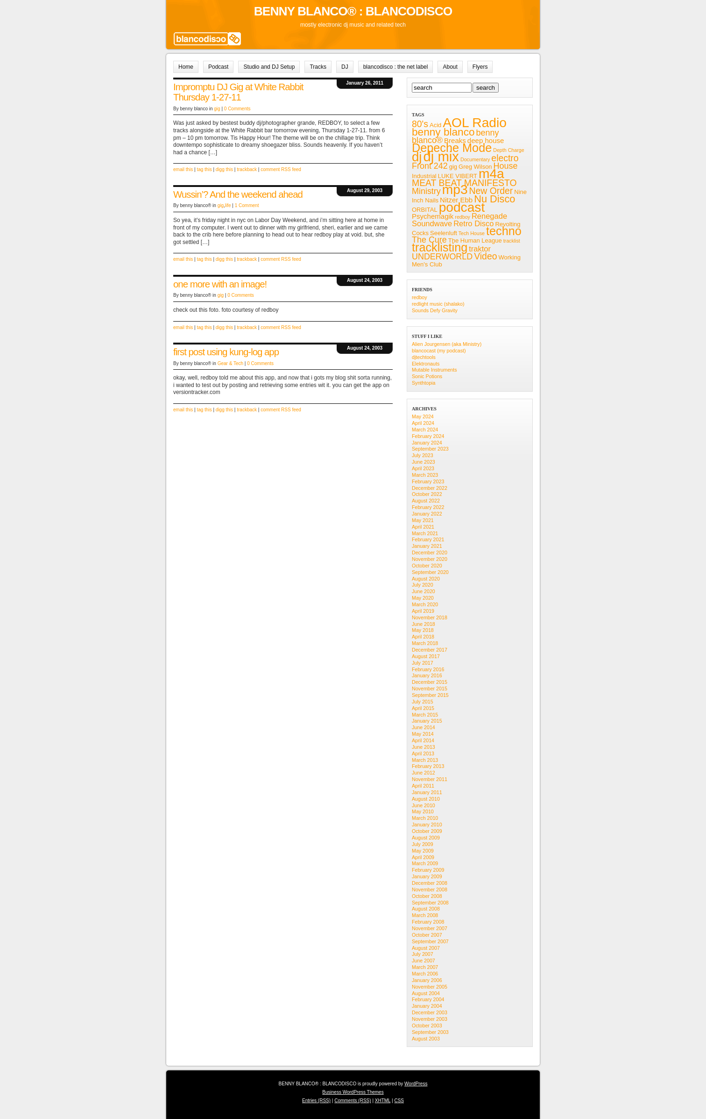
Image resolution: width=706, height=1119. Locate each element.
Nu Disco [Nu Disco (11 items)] (494, 199)
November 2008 (429, 889)
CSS (399, 1100)
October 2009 (427, 831)
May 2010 (423, 811)
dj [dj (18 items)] (417, 157)
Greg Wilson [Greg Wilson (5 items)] (475, 166)
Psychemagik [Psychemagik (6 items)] (432, 216)
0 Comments (237, 108)
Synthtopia (423, 383)
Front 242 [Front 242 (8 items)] (430, 166)
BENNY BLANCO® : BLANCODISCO (353, 11)
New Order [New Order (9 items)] (491, 191)
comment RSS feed (281, 169)
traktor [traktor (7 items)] (480, 248)
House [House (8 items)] (506, 166)
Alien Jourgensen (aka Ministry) (446, 344)
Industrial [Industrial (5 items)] (424, 175)
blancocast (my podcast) (439, 350)
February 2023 (428, 481)
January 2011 (427, 792)
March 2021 (425, 533)
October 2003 (427, 1025)
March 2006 (425, 973)
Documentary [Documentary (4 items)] (475, 159)
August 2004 (426, 993)
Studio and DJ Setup (269, 67)
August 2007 (426, 948)
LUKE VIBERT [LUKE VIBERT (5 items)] (457, 175)
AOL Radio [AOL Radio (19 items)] (475, 122)
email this (183, 169)
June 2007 (423, 960)
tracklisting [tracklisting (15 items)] (439, 247)
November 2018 (429, 617)
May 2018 (423, 630)
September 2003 (430, 1032)
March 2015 (425, 714)
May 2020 (423, 598)
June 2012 (423, 772)
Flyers (480, 67)
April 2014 (423, 740)
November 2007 (429, 928)
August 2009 (426, 837)
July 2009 (422, 844)
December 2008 (429, 883)
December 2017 (429, 650)
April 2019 (423, 611)
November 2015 (429, 688)
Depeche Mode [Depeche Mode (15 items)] (452, 147)
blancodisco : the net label (395, 67)
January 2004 (427, 1006)
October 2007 (427, 935)
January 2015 (427, 721)
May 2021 (423, 520)
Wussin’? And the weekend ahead (238, 194)
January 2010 (427, 824)
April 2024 (423, 423)
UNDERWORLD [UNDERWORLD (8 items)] (442, 256)
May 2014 (423, 734)
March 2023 (425, 475)
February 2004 (428, 999)
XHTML (383, 1100)
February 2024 (428, 436)
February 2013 (428, 766)
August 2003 (426, 1038)
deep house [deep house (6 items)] (485, 140)
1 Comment (247, 205)
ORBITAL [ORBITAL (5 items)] (425, 209)
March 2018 (425, 643)
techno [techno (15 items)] (504, 230)
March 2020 (425, 604)
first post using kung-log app (226, 352)
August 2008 (426, 908)
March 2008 (425, 915)
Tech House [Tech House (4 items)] (472, 233)
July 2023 (422, 455)
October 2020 (427, 565)
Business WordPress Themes (352, 1092)
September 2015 (430, 695)
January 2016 (427, 675)
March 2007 (425, 967)
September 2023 (430, 449)
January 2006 (427, 980)
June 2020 (423, 591)
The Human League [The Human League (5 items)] (475, 240)
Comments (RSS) (352, 1100)
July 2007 (422, 954)
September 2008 (430, 902)
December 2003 (429, 1012)
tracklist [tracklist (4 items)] (511, 241)
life (228, 205)
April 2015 (423, 708)
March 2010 (425, 818)
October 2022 (427, 494)
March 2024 (425, 429)
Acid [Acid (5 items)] (435, 125)
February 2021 (428, 539)
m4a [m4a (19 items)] (491, 173)
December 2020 (429, 552)
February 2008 (428, 922)
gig (217, 108)
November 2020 (429, 559)
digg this (224, 169)
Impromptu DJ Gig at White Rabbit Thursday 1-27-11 (238, 92)
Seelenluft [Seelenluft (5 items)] (443, 233)
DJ (344, 67)
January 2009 (427, 876)
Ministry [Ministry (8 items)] (426, 191)
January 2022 (427, 513)
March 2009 (425, 863)
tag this (204, 169)
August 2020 (426, 578)
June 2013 (423, 747)
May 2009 (423, 851)
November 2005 (429, 987)
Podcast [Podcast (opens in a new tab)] (218, 67)
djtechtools (424, 357)
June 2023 (423, 462)
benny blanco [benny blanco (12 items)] (443, 132)
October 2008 (427, 896)
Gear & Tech (230, 363)
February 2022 (428, 507)
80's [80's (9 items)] (420, 124)
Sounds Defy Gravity (435, 310)
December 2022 (429, 488)
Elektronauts (425, 363)
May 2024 (423, 416)
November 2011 (429, 779)
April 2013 (423, 753)
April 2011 (423, 786)
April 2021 (423, 527)
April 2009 (423, 857)
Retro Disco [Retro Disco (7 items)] (473, 223)
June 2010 (423, 805)
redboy (419, 297)
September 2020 (430, 572)
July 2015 (422, 701)
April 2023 (423, 468)
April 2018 (423, 636)
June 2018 (423, 624)
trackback (247, 169)
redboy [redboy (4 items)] (462, 217)
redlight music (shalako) (438, 304)
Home (185, 67)
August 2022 (426, 500)
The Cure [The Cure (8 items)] (429, 239)
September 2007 (430, 941)
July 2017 (422, 663)
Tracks (318, 67)
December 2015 (429, 682)
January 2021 (427, 546)
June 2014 (423, 727)
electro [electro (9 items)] (504, 158)
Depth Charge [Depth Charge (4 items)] (508, 150)
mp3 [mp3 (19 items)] (455, 189)
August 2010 (426, 799)
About (450, 67)
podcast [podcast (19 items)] (462, 207)
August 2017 (426, 656)
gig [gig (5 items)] (453, 166)
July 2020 (422, 585)
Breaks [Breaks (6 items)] (455, 140)
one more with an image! (220, 284)
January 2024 (427, 442)
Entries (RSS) (316, 1100)
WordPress (415, 1083)
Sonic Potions (427, 376)
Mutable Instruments (434, 370)
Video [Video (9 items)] (485, 256)
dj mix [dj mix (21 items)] (441, 156)
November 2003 (429, 1019)
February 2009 (428, 870)
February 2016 (428, 669)
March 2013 (425, 760)
